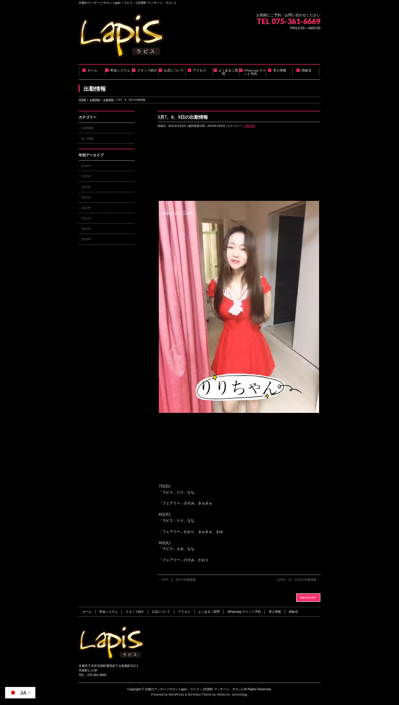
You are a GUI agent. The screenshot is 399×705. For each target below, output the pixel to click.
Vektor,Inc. (224, 694)
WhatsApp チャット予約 (244, 611)
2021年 (86, 218)
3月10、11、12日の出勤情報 (298, 579)
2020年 (86, 229)
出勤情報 (249, 125)
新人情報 (87, 138)
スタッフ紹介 (135, 611)
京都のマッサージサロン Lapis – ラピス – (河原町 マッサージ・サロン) (194, 689)
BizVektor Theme (200, 694)
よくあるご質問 (209, 611)
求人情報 (275, 611)
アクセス (184, 611)
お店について (161, 611)
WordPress (176, 694)
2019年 (86, 239)
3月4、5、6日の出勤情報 (177, 579)
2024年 (86, 187)
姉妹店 (293, 611)
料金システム (108, 611)
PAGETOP (308, 597)
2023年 (86, 197)
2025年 (86, 176)
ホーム (87, 611)
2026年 (86, 166)
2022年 (86, 208)
